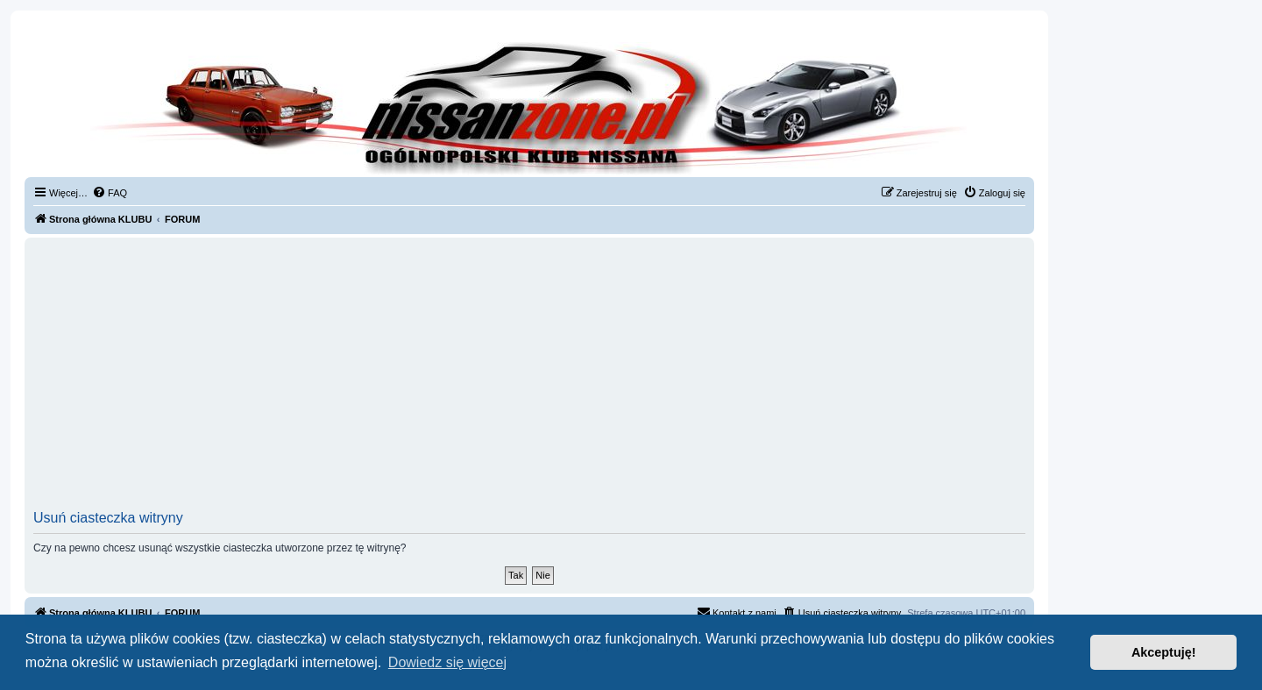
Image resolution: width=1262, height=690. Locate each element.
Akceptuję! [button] (1163, 652)
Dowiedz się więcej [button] (447, 662)
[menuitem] (109, 192)
